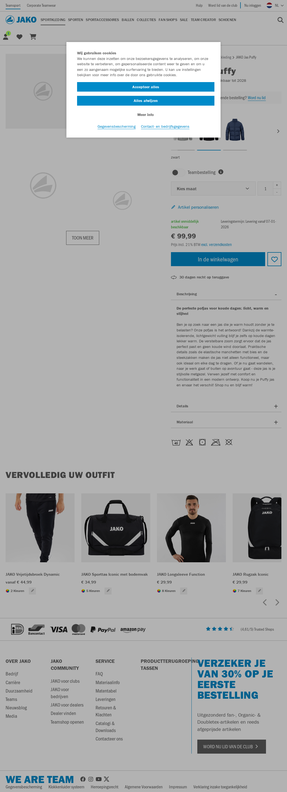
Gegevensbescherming (117, 126)
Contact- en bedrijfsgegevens (165, 126)
